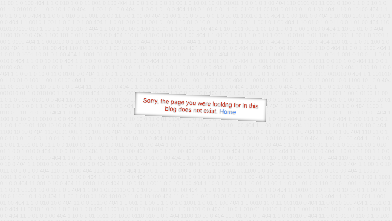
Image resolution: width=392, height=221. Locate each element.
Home (227, 111)
